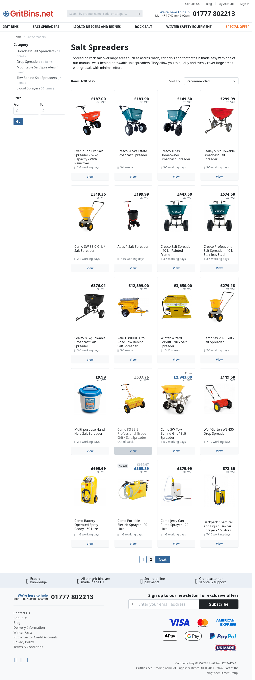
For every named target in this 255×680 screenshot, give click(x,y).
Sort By (174, 81)
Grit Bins (10, 26)
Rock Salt (143, 26)
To (41, 104)
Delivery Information (29, 627)
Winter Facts (23, 632)
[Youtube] (16, 659)
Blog (209, 4)
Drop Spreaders (35, 61)
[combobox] (105, 13)
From (17, 104)
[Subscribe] (218, 604)
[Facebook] (27, 659)
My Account (226, 4)
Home (18, 37)
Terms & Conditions (28, 647)
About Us (20, 618)
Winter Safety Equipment (189, 26)
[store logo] (28, 14)
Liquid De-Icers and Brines (97, 26)
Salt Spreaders (46, 26)
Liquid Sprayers (35, 88)
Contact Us (192, 4)
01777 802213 (214, 13)
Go (18, 121)
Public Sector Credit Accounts (36, 637)
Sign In (245, 4)
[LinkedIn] (22, 659)
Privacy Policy (24, 642)
